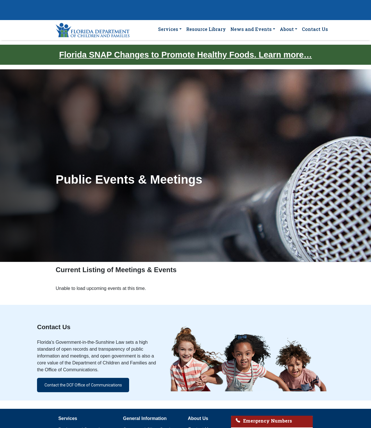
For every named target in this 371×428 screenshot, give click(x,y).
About (287, 29)
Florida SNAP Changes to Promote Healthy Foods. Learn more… (185, 54)
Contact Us (315, 29)
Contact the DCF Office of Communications (83, 385)
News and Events (251, 29)
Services (168, 29)
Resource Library (206, 29)
